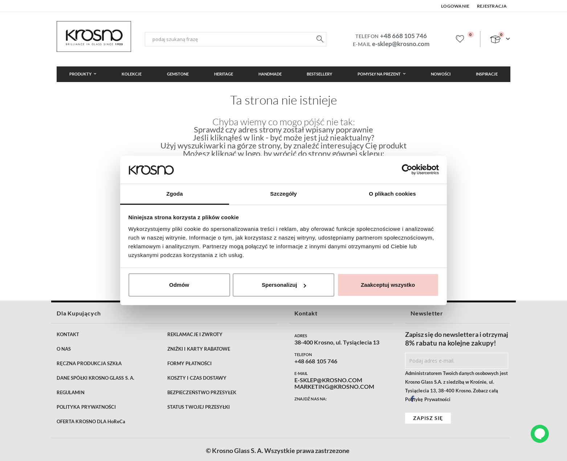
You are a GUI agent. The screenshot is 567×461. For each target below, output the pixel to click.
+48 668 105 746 (403, 36)
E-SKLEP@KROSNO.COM (328, 380)
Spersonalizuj (284, 285)
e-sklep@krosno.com (400, 44)
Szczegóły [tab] (283, 194)
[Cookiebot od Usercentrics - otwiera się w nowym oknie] (407, 169)
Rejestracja (492, 6)
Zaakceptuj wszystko (388, 285)
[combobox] (235, 39)
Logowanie (455, 6)
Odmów (179, 285)
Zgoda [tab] (174, 194)
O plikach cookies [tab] (392, 194)
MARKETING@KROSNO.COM (334, 386)
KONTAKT (68, 334)
